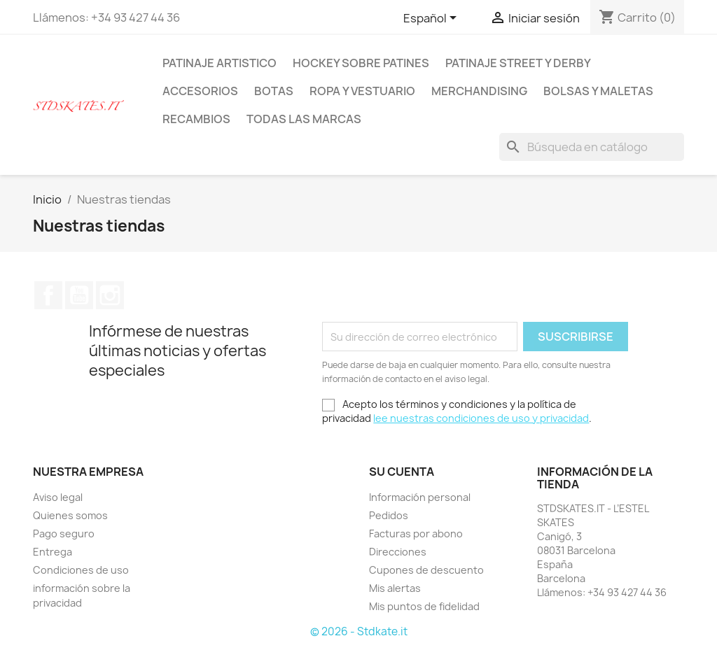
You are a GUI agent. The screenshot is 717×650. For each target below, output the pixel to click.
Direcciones (397, 551)
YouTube (79, 295)
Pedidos (388, 515)
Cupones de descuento (426, 570)
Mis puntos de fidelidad (424, 606)
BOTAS (273, 91)
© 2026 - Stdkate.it (359, 631)
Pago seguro (64, 533)
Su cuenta (401, 471)
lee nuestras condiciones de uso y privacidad (481, 418)
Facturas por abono (416, 533)
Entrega (52, 551)
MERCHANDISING (479, 91)
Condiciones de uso (81, 570)
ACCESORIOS (200, 91)
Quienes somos (70, 515)
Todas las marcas (303, 119)
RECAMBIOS (196, 119)
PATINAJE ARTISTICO (219, 63)
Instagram (110, 295)
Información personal (420, 497)
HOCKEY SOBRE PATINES (361, 63)
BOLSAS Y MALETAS (598, 91)
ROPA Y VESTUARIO (362, 91)
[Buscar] (591, 147)
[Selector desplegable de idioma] (432, 18)
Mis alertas (395, 588)
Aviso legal (58, 497)
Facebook (48, 295)
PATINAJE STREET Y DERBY (518, 63)
